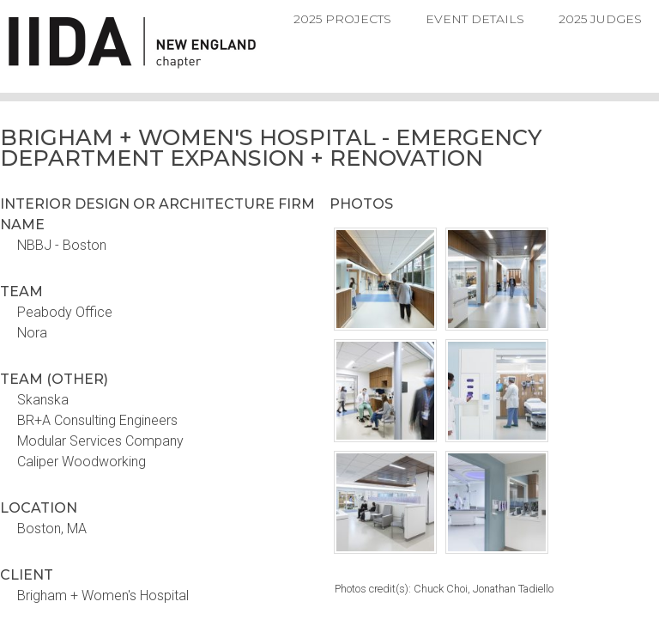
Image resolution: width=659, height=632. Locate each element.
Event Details (475, 19)
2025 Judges (600, 19)
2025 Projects (342, 19)
